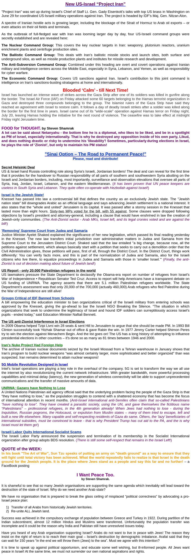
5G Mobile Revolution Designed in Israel (34, 364)
